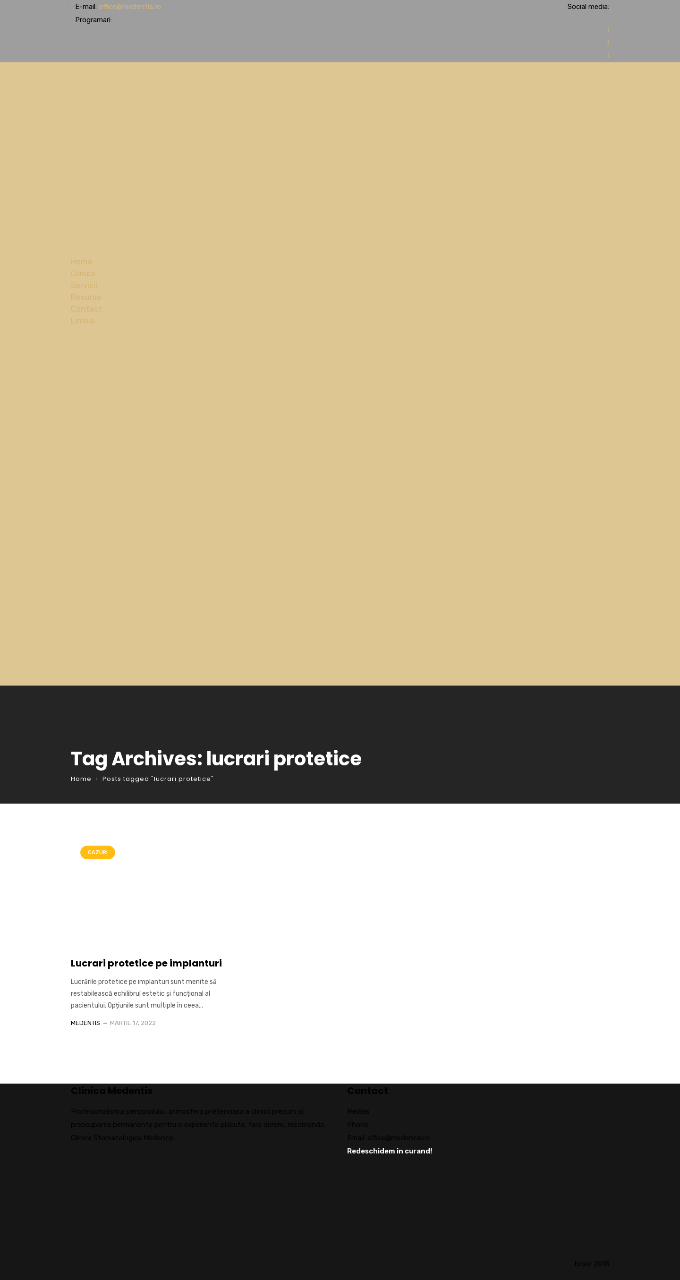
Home (82, 261)
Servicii (84, 285)
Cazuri (98, 852)
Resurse (86, 297)
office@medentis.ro (130, 6)
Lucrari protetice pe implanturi (146, 963)
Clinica (83, 273)
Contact (86, 309)
